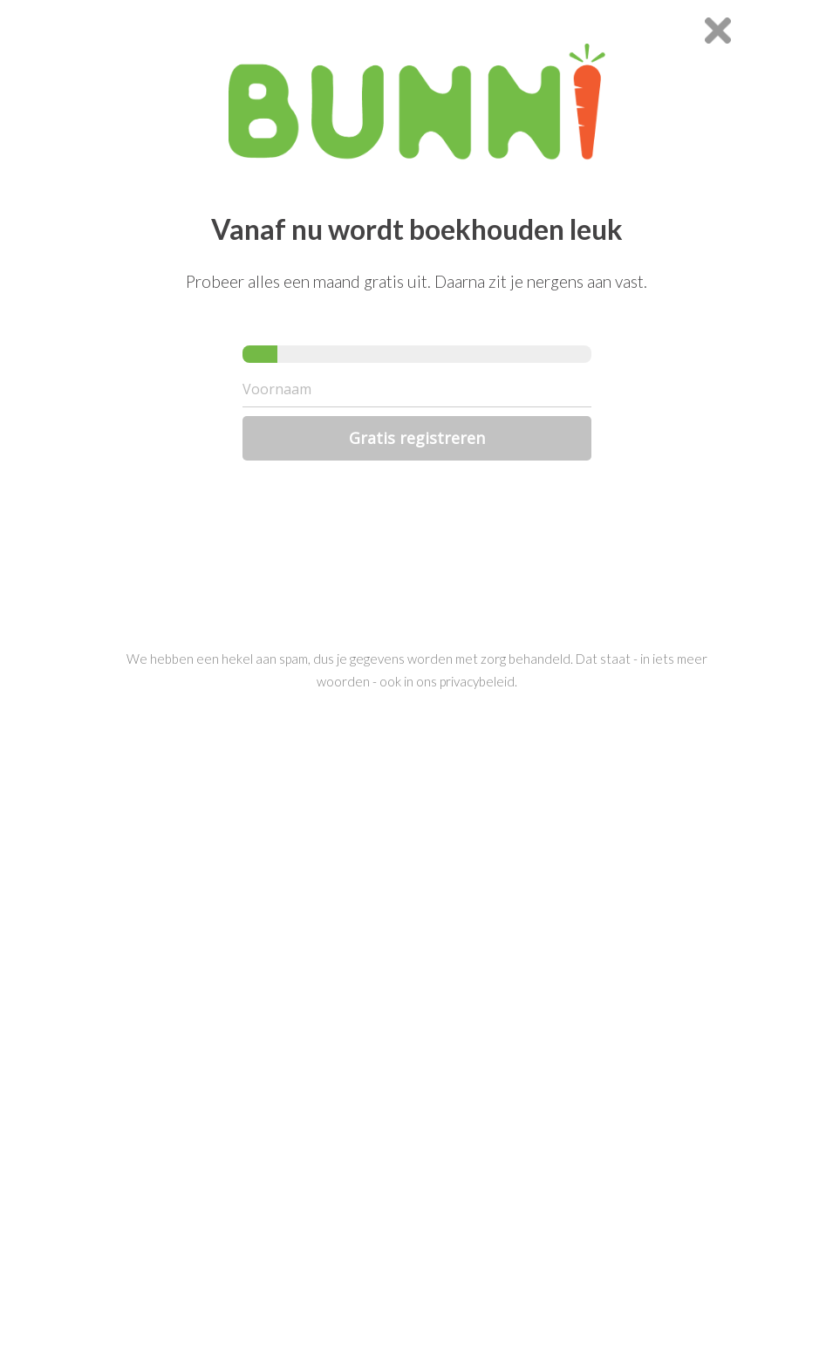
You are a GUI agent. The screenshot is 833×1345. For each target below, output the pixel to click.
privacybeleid (477, 681)
